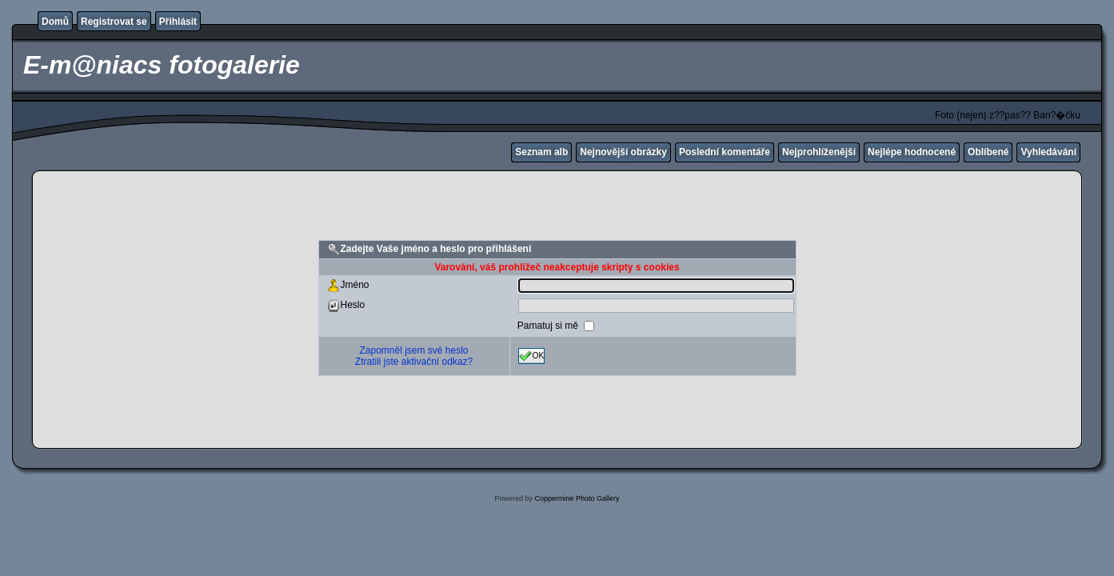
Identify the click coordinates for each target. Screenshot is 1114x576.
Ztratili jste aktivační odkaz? (414, 361)
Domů (55, 21)
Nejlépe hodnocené (912, 152)
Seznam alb (541, 152)
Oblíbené (988, 152)
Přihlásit (178, 21)
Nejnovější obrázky (623, 152)
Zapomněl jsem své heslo (413, 350)
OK (532, 356)
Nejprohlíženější (819, 152)
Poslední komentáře (724, 152)
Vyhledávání (1048, 152)
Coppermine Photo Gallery (576, 498)
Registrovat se (114, 21)
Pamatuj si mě (549, 325)
